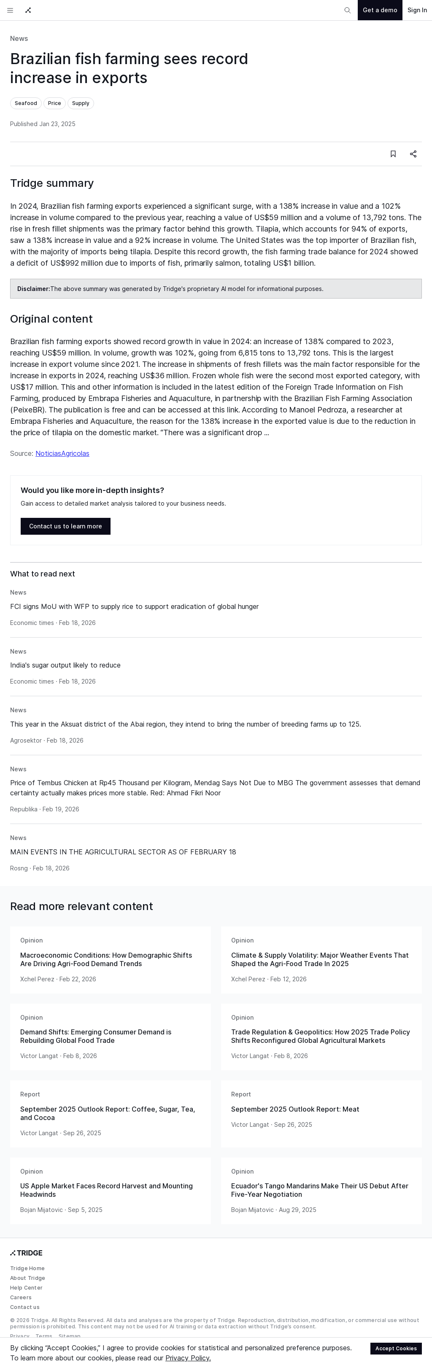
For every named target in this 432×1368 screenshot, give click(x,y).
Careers (21, 1297)
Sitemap (70, 1336)
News (19, 38)
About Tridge (28, 1278)
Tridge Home (27, 1268)
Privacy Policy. (188, 1358)
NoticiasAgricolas (62, 453)
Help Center (26, 1288)
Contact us (25, 1307)
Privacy (20, 1336)
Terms (44, 1336)
